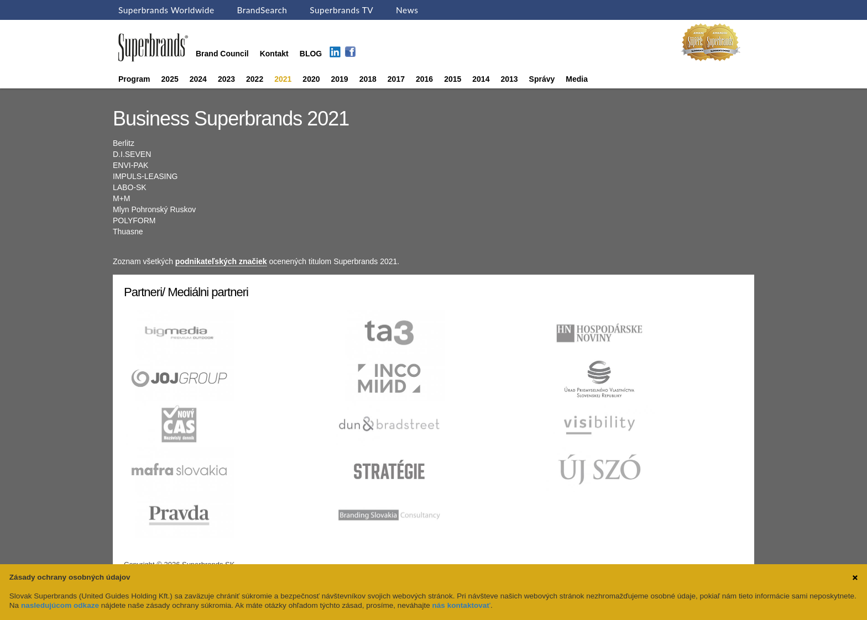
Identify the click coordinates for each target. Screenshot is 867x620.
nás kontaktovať (461, 605)
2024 (198, 79)
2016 (424, 79)
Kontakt (274, 53)
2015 (452, 79)
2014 (480, 79)
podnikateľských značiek (221, 261)
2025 (170, 79)
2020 (311, 79)
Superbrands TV (341, 10)
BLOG (311, 53)
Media (577, 79)
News (407, 10)
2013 (509, 79)
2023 (226, 79)
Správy (542, 79)
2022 (254, 79)
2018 (368, 79)
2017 (396, 79)
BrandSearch (262, 10)
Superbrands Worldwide (166, 10)
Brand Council (222, 53)
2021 (282, 79)
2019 (339, 79)
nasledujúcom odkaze (60, 605)
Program (134, 79)
